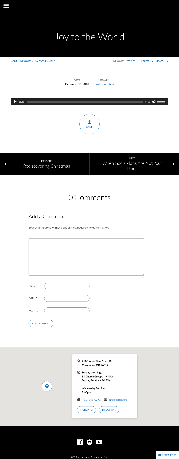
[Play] (15, 102)
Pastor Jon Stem (104, 84)
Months (162, 61)
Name (33, 285)
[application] (89, 101)
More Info (86, 409)
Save (89, 124)
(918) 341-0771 (91, 399)
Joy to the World (44, 61)
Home (14, 61)
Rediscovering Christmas (46, 165)
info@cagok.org (118, 399)
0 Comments (167, 455)
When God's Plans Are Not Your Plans (132, 165)
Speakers (146, 61)
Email (33, 298)
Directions (109, 409)
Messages (25, 61)
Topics (132, 61)
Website (33, 310)
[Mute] (154, 102)
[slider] (85, 102)
